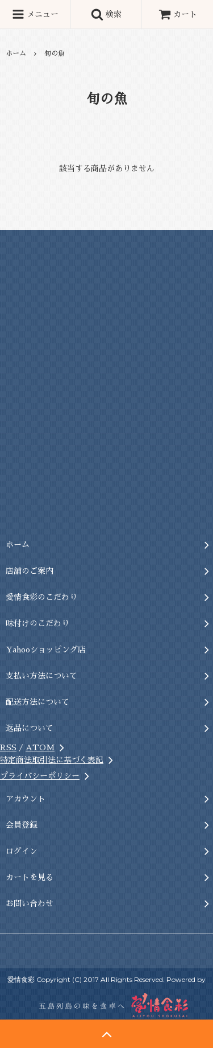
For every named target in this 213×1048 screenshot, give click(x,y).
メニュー (35, 14)
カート (177, 14)
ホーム (16, 53)
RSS (8, 747)
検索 (106, 14)
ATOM (40, 747)
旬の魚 (54, 53)
